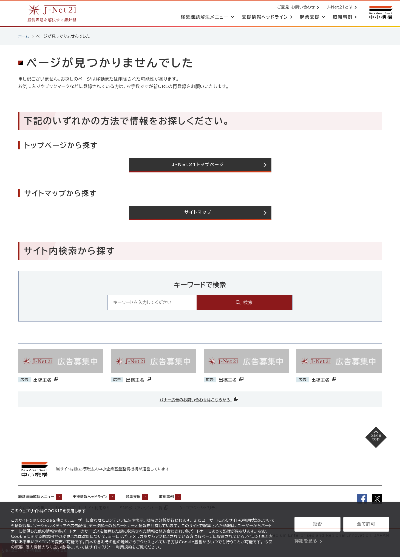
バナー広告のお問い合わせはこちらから (199, 399)
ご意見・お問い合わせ (295, 8)
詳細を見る (305, 539)
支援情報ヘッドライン (103, 497)
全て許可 (366, 525)
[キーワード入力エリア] (187, 303)
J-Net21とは (338, 8)
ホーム (24, 36)
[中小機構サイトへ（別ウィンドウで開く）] (380, 13)
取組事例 (192, 497)
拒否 (317, 525)
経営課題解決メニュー (40, 497)
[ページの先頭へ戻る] (372, 441)
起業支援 (153, 497)
